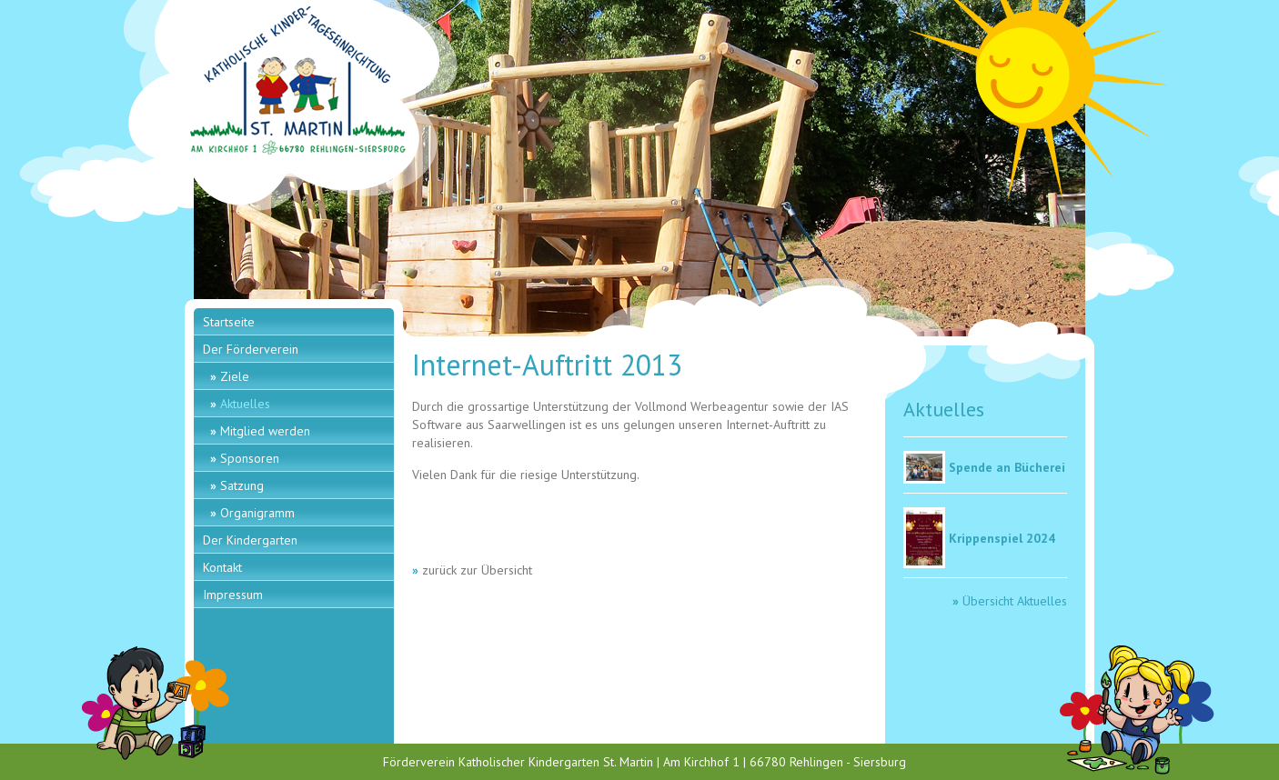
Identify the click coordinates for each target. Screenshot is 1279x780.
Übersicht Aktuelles (1014, 601)
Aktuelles (245, 403)
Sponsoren (249, 458)
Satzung (242, 485)
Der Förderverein (250, 349)
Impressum (233, 594)
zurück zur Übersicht (477, 570)
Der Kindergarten (250, 540)
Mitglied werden (265, 431)
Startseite (229, 322)
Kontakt (222, 567)
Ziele (234, 376)
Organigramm (257, 513)
